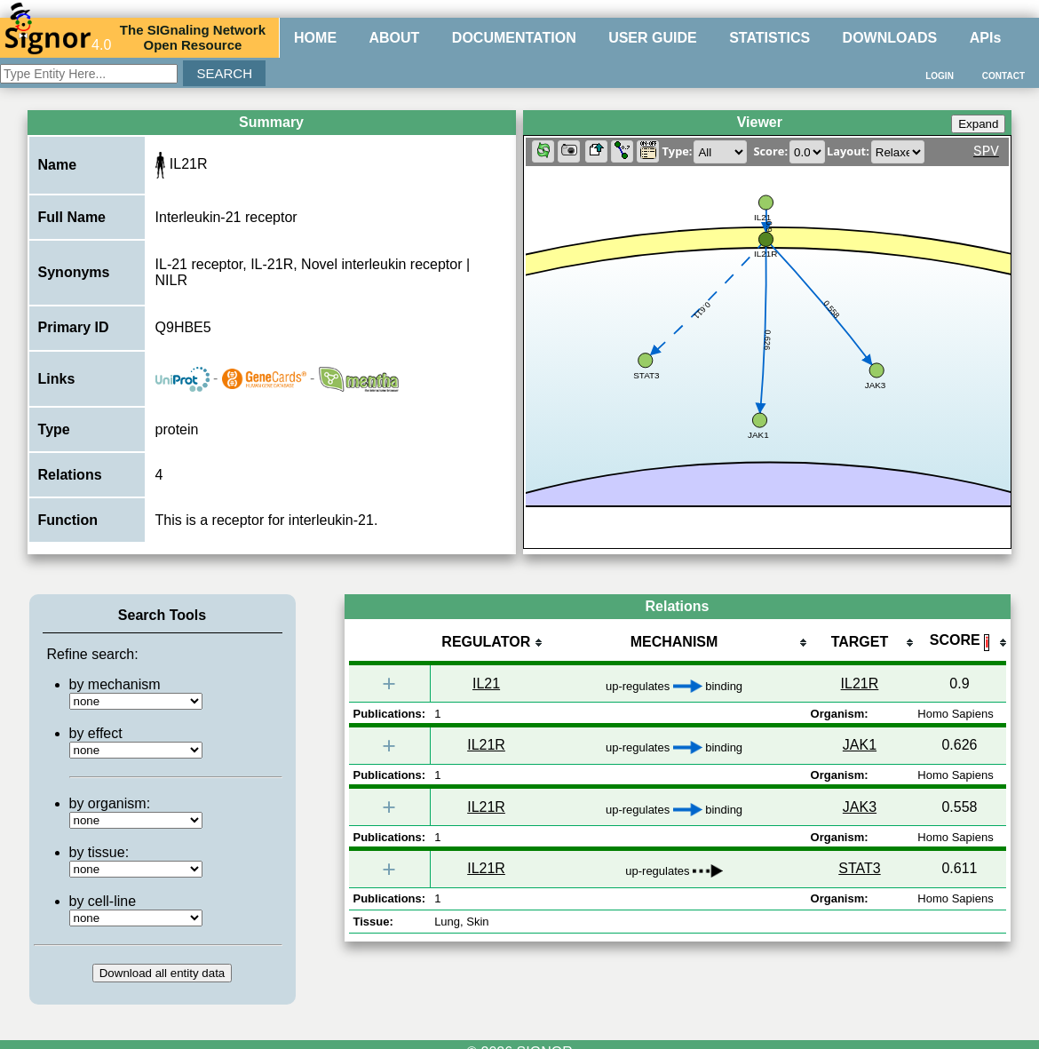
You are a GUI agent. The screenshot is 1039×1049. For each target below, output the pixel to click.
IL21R (860, 683)
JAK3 (859, 807)
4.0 (57, 37)
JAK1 (859, 744)
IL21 (486, 683)
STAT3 (859, 868)
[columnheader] (486, 644)
